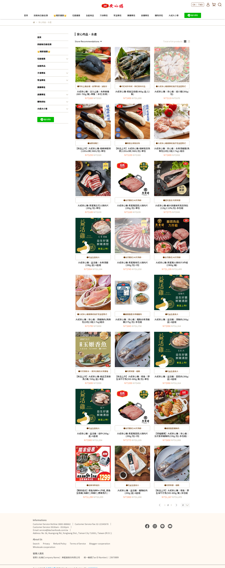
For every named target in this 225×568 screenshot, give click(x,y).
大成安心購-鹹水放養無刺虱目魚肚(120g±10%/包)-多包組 (171, 206)
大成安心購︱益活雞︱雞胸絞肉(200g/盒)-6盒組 (132, 491)
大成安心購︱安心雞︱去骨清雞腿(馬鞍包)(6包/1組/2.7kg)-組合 (171, 149)
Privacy (46, 543)
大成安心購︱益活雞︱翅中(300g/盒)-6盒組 (93, 434)
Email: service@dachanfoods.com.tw (50, 530)
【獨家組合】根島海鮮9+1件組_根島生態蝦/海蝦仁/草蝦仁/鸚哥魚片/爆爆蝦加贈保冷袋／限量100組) (93, 491)
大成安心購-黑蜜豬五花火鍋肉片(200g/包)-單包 (93, 206)
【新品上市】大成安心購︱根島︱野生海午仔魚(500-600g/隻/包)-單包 (132, 377)
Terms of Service (78, 543)
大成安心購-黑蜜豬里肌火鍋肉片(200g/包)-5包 (132, 434)
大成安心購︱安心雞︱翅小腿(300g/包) (171, 92)
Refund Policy (59, 543)
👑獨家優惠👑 (60, 15)
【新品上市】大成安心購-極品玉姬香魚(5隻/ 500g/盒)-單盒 (93, 377)
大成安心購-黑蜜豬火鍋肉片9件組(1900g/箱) (172, 263)
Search (36, 543)
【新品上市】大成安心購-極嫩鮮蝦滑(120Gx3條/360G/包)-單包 (93, 149)
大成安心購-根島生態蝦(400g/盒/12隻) (132, 92)
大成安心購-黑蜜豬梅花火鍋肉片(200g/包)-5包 (132, 263)
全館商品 (90, 15)
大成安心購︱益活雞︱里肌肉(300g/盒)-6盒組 (171, 377)
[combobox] (88, 41)
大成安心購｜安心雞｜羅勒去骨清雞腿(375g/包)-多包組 (132, 320)
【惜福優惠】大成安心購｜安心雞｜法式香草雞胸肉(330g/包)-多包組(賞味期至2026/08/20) (171, 434)
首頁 (26, 15)
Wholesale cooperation (44, 547)
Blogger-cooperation (99, 543)
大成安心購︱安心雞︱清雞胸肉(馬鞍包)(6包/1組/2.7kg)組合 (93, 320)
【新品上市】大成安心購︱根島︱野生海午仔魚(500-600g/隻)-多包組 (172, 491)
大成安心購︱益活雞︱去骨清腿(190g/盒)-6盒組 (93, 263)
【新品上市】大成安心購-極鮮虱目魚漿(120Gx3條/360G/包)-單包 (132, 149)
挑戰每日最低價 (41, 15)
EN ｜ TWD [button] (198, 4)
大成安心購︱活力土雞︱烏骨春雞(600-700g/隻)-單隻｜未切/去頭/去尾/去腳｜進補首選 (93, 92)
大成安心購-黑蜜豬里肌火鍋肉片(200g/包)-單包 (132, 206)
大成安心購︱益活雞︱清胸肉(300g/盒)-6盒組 (171, 320)
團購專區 (131, 15)
